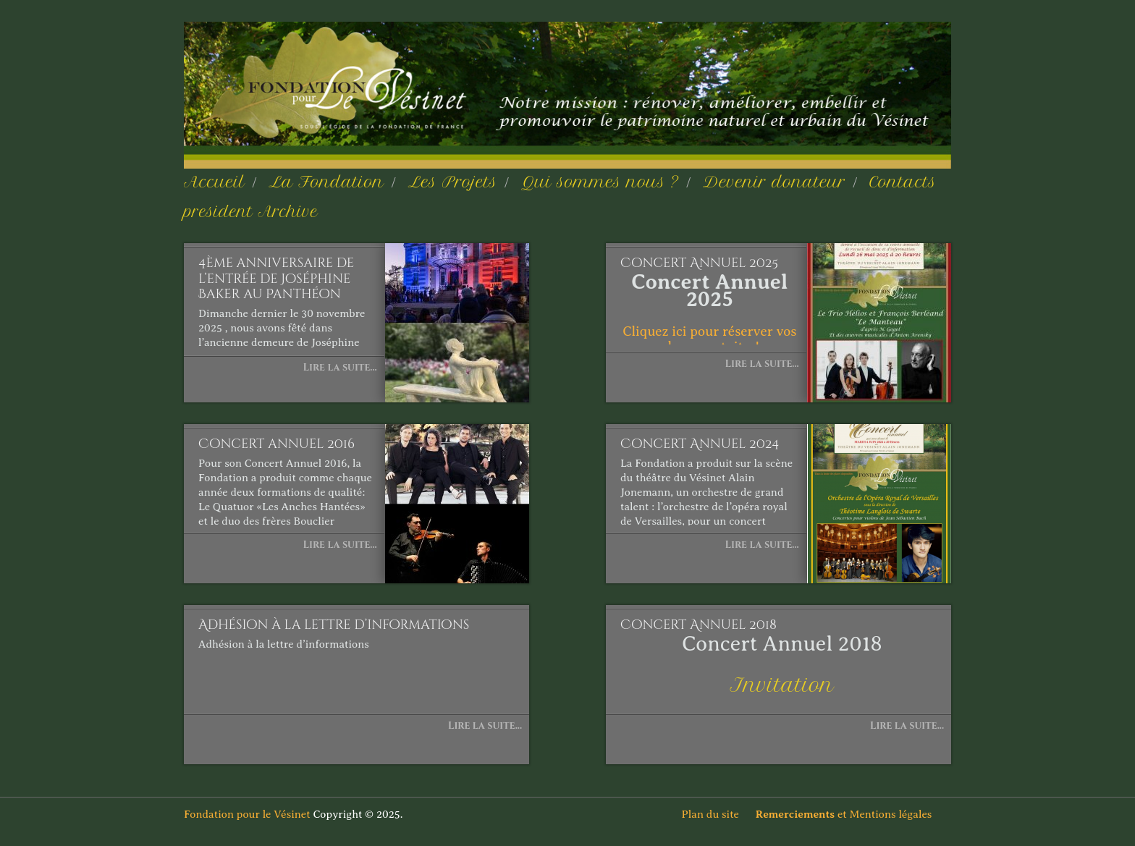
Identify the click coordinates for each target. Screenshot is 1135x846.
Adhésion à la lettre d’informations (333, 625)
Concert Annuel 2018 (698, 625)
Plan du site (717, 814)
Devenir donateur (774, 181)
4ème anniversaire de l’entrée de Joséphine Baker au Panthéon (276, 279)
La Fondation (326, 181)
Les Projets (452, 181)
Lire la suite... (339, 367)
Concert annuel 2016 (276, 444)
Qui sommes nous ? (600, 181)
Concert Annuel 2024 (700, 444)
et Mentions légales (853, 814)
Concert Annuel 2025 (699, 263)
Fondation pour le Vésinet (247, 814)
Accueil (214, 181)
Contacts (903, 181)
